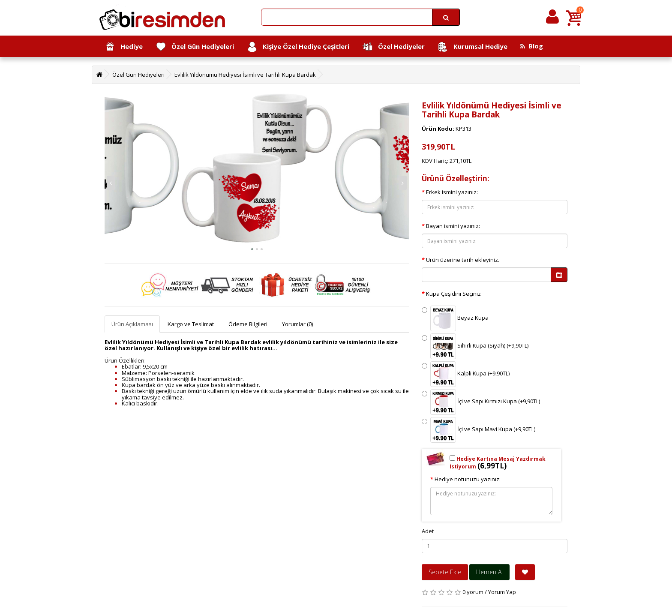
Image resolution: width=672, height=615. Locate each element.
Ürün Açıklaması (132, 324)
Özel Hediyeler (393, 47)
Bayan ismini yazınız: (453, 226)
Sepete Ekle (445, 572)
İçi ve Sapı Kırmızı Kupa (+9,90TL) (481, 402)
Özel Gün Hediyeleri (195, 47)
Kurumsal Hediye (472, 47)
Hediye (124, 47)
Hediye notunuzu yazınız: (468, 479)
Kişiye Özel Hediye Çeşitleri (298, 47)
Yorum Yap (502, 592)
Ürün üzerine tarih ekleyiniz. (462, 260)
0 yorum (472, 592)
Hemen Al (489, 572)
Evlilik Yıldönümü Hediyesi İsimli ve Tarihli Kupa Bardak (245, 74)
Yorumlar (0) (297, 324)
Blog (531, 46)
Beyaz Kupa (455, 318)
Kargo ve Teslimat (191, 324)
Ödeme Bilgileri (247, 324)
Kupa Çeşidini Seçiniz (453, 293)
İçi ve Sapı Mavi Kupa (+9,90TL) (478, 430)
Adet (428, 531)
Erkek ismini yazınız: (452, 192)
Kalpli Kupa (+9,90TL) (466, 374)
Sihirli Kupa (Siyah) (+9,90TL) (475, 346)
